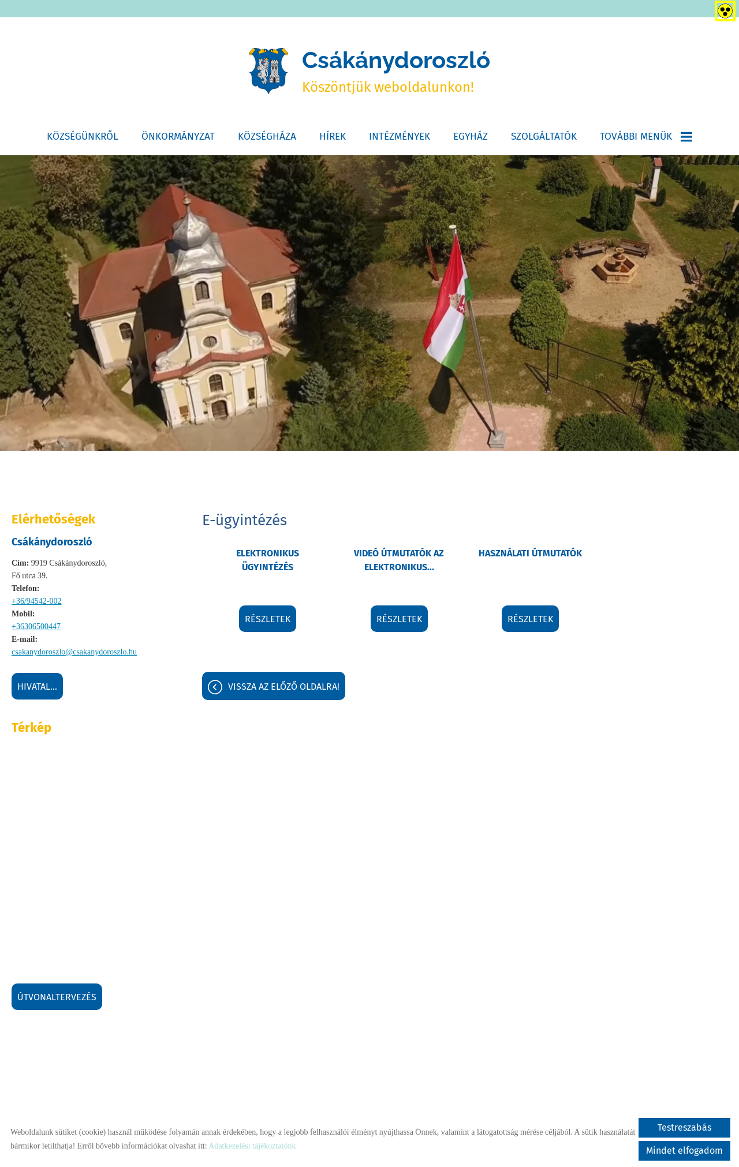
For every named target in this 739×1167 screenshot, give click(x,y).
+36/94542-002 (36, 601)
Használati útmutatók (530, 553)
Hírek (332, 136)
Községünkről (82, 136)
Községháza (267, 136)
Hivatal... (37, 686)
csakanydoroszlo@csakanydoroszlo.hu (74, 652)
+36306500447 (36, 626)
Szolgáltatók (544, 136)
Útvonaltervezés (56, 997)
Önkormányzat (178, 136)
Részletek (267, 619)
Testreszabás (684, 1127)
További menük (646, 136)
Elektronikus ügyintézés (267, 560)
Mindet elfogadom (684, 1150)
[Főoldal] (268, 71)
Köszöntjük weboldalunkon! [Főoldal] (396, 70)
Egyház (470, 136)
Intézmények (399, 136)
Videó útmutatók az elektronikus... (399, 560)
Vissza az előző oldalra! (283, 686)
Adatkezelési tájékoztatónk (252, 1146)
